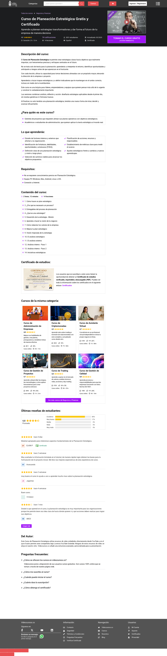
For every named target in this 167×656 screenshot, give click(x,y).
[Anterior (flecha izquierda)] (3, 654)
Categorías (33, 4)
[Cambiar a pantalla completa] (10, 650)
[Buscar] (81, 3)
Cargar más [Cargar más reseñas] (26, 526)
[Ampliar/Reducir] (3, 650)
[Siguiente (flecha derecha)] (10, 654)
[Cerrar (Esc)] (25, 650)
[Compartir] (17, 650)
